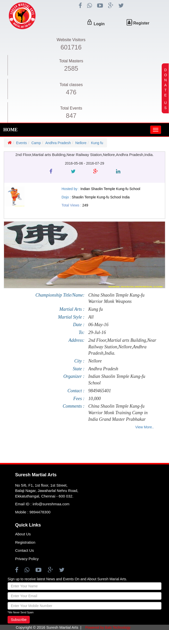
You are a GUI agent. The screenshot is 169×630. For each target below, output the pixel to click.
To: (81, 332)
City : (79, 360)
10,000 (94, 398)
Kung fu (97, 143)
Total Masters (71, 61)
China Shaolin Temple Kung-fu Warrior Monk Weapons (116, 298)
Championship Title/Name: (59, 295)
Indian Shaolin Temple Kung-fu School (116, 379)
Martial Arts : (71, 309)
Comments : (74, 406)
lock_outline (90, 22)
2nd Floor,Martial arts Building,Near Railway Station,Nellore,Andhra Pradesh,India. (122, 347)
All (91, 317)
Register (141, 23)
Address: (76, 340)
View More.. (144, 427)
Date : (78, 324)
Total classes (71, 85)
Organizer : (73, 376)
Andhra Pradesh (58, 143)
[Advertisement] (81, 447)
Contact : (76, 390)
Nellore (80, 143)
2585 (71, 68)
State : (79, 368)
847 (71, 115)
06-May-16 (98, 324)
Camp (36, 143)
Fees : (78, 398)
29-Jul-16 (97, 332)
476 (71, 92)
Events (21, 143)
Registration (25, 542)
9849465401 (99, 390)
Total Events (71, 108)
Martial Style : (71, 317)
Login (99, 24)
